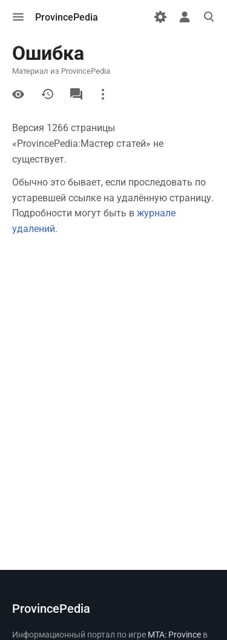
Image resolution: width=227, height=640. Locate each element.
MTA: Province (174, 634)
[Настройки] (160, 17)
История (47, 94)
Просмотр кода (18, 94)
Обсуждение (76, 94)
